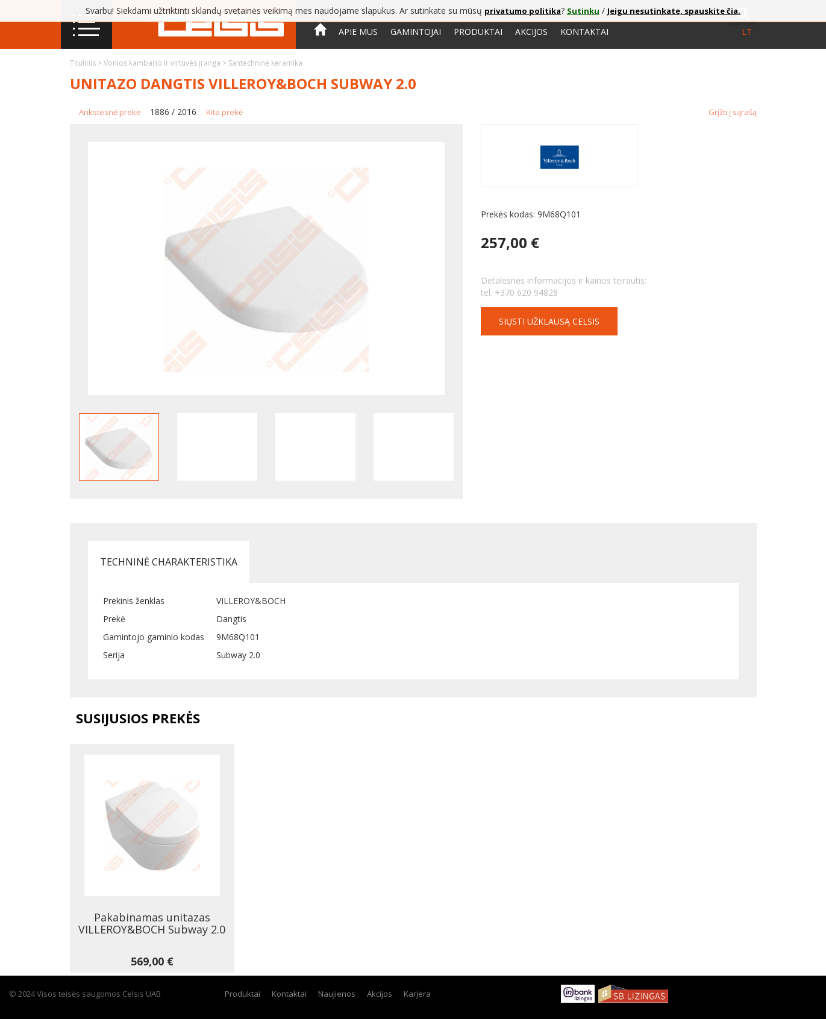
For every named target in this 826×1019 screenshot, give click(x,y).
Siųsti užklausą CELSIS (549, 321)
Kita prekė (224, 112)
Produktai (478, 31)
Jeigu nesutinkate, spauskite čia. (673, 10)
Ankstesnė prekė (109, 112)
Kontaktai (584, 31)
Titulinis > (87, 63)
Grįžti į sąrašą (733, 112)
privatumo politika (522, 10)
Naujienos (336, 993)
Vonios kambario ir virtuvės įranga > (166, 63)
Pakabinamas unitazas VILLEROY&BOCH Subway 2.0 (151, 923)
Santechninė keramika (265, 63)
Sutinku (583, 10)
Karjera (417, 993)
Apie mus (358, 31)
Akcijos (531, 31)
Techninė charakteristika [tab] (168, 562)
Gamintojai (415, 31)
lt (747, 31)
